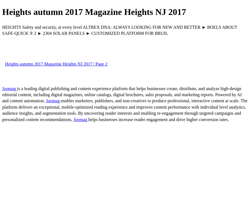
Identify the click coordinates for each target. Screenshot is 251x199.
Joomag (9, 88)
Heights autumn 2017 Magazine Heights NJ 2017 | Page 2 (56, 64)
